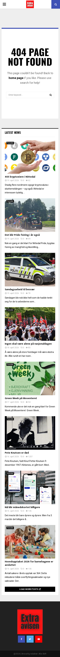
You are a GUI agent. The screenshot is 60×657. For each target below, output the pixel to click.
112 (8, 256)
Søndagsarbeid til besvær (20, 289)
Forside (10, 143)
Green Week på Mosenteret (21, 398)
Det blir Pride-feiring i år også (22, 235)
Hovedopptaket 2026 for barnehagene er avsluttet (29, 563)
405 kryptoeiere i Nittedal (20, 177)
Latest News (13, 132)
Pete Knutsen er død (17, 453)
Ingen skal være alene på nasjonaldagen (28, 344)
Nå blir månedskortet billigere (22, 507)
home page (16, 78)
